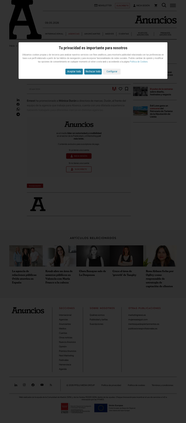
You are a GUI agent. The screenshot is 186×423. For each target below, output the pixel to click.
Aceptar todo (74, 71)
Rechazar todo (93, 71)
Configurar (112, 71)
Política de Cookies (139, 61)
